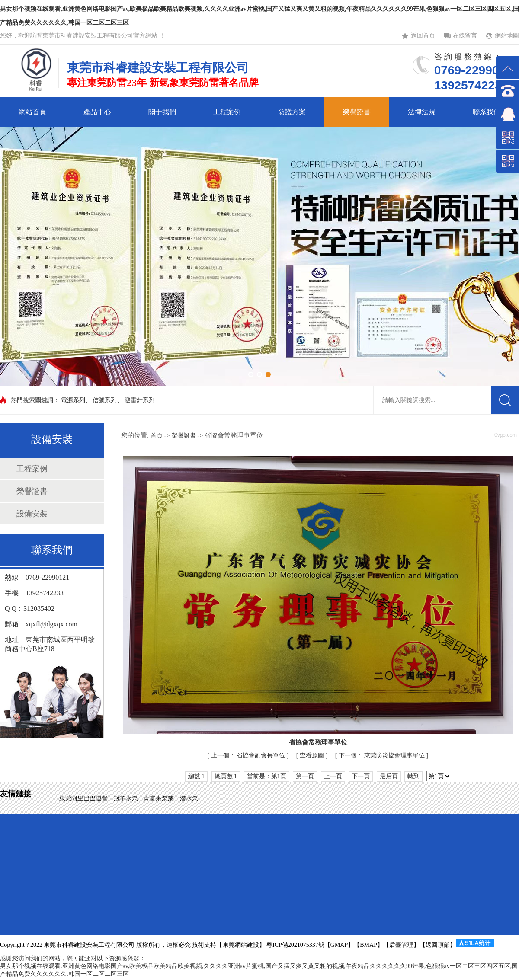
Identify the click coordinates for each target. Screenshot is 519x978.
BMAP (368, 945)
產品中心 (97, 111)
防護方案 (292, 111)
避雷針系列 (140, 400)
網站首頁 (32, 111)
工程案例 (227, 111)
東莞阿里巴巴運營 (84, 798)
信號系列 (105, 400)
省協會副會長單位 (249, 755)
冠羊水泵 (127, 798)
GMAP (339, 945)
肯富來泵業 (160, 798)
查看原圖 (313, 755)
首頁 (157, 435)
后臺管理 (401, 945)
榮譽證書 (357, 111)
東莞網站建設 (241, 945)
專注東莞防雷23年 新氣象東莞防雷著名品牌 (163, 82)
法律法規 (422, 111)
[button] (250, 374)
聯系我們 (486, 111)
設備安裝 (32, 513)
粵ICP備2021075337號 (294, 945)
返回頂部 (438, 945)
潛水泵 (189, 798)
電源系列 (73, 400)
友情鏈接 (15, 793)
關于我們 (162, 111)
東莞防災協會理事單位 (382, 755)
